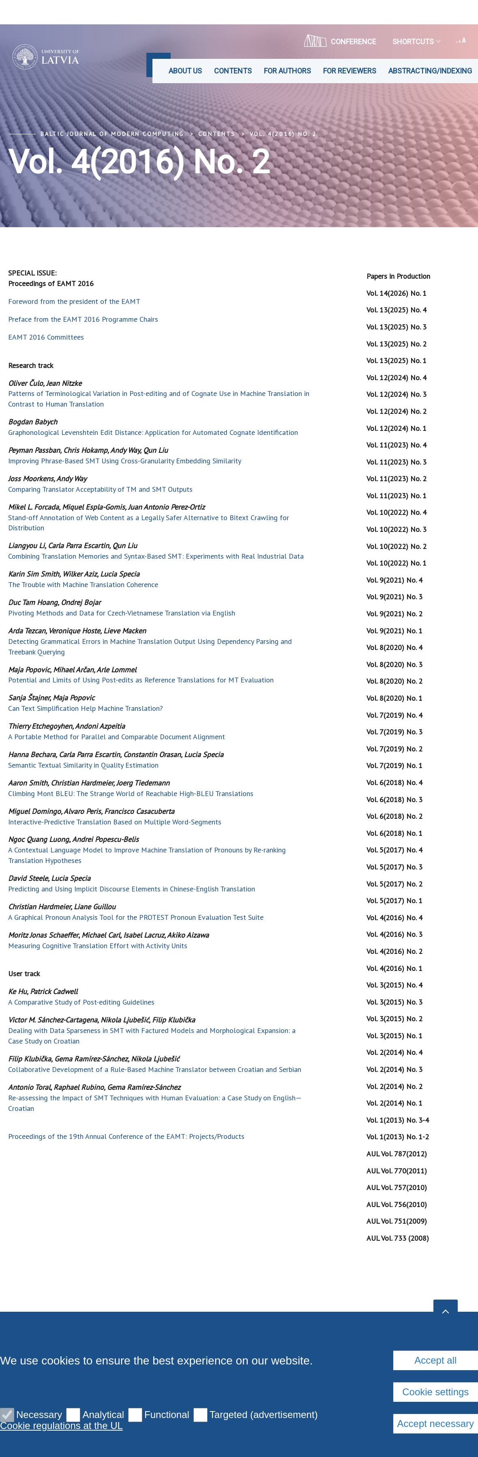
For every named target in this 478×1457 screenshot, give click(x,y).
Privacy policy (150, 1345)
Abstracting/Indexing (430, 71)
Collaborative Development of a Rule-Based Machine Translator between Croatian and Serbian (154, 1069)
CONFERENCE (340, 40)
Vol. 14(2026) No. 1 (397, 293)
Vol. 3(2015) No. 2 (394, 1018)
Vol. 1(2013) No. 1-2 (398, 1136)
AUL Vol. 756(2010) (397, 1204)
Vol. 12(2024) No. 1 (397, 428)
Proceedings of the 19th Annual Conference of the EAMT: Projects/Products (126, 1136)
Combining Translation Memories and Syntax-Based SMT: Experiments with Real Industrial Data (156, 556)
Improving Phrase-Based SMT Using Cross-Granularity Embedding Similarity (124, 460)
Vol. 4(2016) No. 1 (394, 968)
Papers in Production (398, 276)
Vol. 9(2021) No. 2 (394, 613)
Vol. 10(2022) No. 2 (397, 546)
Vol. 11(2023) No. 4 (397, 445)
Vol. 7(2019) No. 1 (394, 765)
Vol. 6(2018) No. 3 (394, 799)
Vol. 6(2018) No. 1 (394, 833)
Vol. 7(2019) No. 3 (394, 731)
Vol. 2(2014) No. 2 (394, 1086)
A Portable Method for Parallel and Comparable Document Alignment (116, 736)
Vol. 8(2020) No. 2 (394, 681)
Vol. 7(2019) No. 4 (394, 715)
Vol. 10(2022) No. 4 (397, 512)
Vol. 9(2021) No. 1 (394, 630)
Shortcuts (416, 41)
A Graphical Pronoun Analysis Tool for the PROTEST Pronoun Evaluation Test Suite (136, 917)
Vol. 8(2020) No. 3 (394, 664)
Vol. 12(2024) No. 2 (397, 411)
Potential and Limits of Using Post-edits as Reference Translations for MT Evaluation (141, 679)
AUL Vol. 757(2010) (397, 1187)
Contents (233, 71)
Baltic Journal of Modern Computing (112, 134)
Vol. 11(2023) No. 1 (397, 495)
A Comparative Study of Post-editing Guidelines (81, 1002)
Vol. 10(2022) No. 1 (397, 563)
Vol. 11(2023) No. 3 (397, 462)
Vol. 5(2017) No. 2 (394, 884)
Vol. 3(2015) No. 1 (394, 1035)
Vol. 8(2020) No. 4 (394, 647)
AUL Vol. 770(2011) (397, 1170)
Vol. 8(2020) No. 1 (394, 698)
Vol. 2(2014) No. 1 (394, 1103)
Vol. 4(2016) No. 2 (283, 134)
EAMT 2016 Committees (46, 337)
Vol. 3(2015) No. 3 (394, 1002)
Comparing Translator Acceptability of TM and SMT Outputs (100, 489)
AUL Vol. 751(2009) (397, 1221)
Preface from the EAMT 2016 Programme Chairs (83, 319)
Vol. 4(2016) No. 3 (394, 934)
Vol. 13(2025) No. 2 (397, 344)
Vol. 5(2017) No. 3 (394, 867)
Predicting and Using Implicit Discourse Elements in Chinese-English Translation (131, 888)
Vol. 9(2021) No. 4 (394, 580)
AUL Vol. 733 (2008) (398, 1238)
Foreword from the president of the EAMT (74, 301)
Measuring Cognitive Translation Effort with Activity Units (97, 945)
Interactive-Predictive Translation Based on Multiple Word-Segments (114, 821)
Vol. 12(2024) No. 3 (397, 394)
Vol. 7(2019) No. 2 (394, 748)
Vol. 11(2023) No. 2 (397, 478)
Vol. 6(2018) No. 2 (394, 816)
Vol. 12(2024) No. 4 (397, 377)
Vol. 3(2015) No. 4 (394, 985)
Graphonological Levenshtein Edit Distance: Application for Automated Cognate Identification (153, 432)
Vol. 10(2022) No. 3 (397, 529)
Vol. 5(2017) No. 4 (394, 849)
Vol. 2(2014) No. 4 (394, 1052)
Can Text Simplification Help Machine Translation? (85, 708)
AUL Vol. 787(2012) (397, 1153)
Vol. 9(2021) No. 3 (394, 596)
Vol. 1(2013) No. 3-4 (398, 1120)
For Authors (287, 71)
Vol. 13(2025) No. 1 (397, 360)
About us (185, 71)
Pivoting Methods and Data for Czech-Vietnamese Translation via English (121, 613)
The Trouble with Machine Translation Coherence (83, 584)
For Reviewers (349, 71)
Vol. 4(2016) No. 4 (394, 917)
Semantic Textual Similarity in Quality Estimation (83, 765)
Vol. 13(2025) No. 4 (397, 309)
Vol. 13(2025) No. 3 (397, 326)
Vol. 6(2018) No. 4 (394, 782)
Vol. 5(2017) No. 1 (394, 900)
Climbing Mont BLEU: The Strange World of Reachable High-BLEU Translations (130, 793)
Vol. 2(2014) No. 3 (394, 1069)
